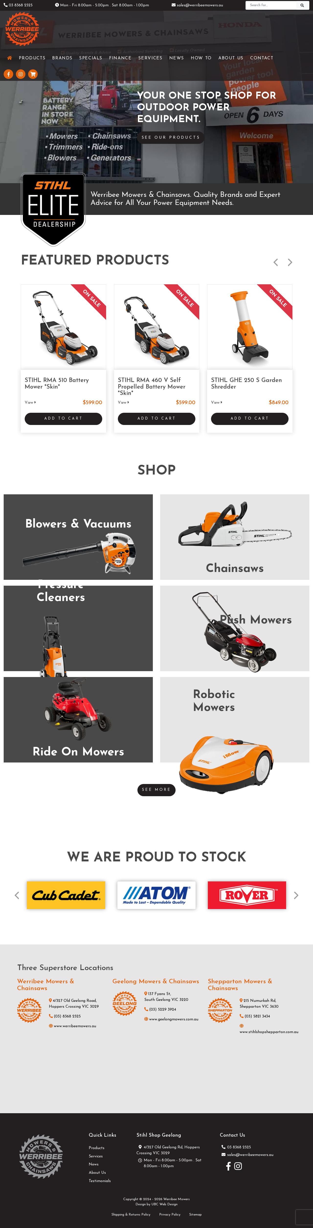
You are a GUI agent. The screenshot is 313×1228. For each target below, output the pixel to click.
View (30, 402)
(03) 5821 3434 (255, 1014)
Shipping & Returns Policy (131, 1212)
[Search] (271, 5)
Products (96, 1146)
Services (96, 1154)
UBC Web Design (164, 1202)
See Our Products (174, 138)
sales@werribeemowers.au (197, 5)
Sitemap (195, 1212)
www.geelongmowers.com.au (171, 1017)
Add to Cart (64, 420)
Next (290, 262)
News (94, 1162)
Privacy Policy (169, 1212)
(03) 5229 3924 (160, 1007)
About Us (97, 1171)
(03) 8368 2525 (65, 1014)
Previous (276, 262)
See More (156, 788)
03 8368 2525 (18, 5)
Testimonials (100, 1179)
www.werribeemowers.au (72, 1024)
